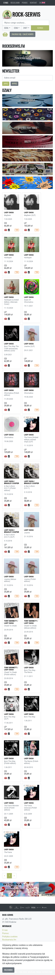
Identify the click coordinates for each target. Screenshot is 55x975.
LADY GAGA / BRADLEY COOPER (11, 482)
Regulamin (15, 2)
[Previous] (4, 875)
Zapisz (6, 83)
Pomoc (25, 2)
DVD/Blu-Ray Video (27, 128)
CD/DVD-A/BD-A (27, 100)
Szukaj (40, 27)
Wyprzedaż (27, 182)
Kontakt (33, 2)
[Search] (25, 22)
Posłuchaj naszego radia (27, 58)
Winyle (27, 114)
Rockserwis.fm (9, 939)
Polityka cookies (9, 936)
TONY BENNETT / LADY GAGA (11, 622)
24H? (25, 27)
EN (42, 2)
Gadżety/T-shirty (27, 169)
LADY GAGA (9, 212)
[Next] (14, 875)
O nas (6, 2)
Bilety (27, 141)
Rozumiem (8, 969)
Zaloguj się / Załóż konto (22, 34)
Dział (6, 27)
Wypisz (14, 83)
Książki (27, 155)
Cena (16, 27)
